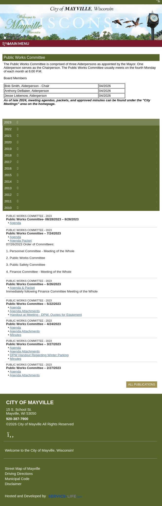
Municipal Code (17, 479)
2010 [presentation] (12, 208)
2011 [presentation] (12, 201)
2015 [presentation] (12, 175)
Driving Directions (19, 474)
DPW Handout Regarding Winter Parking (39, 355)
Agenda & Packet (22, 288)
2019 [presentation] (12, 149)
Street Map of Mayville (22, 469)
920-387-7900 (17, 419)
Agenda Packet (21, 240)
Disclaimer (13, 484)
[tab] (81, 122)
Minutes (15, 335)
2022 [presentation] (12, 129)
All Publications (141, 384)
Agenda (15, 223)
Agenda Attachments (25, 311)
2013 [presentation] (12, 188)
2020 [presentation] (12, 142)
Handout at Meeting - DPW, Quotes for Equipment (46, 315)
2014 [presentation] (12, 181)
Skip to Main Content (94, 424)
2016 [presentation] (12, 168)
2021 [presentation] (12, 135)
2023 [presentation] (12, 122)
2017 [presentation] (12, 162)
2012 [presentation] (12, 195)
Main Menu (15, 43)
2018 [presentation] (12, 155)
